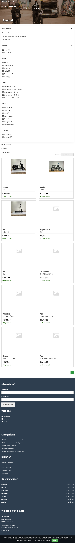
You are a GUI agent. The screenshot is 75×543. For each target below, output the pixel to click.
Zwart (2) (6, 110)
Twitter (5, 422)
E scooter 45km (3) (9, 86)
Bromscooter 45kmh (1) (10, 95)
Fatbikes (28, 9)
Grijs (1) (5, 113)
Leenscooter (5, 473)
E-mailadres (5, 396)
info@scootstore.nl (19, 2)
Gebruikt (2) (7, 53)
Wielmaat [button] (37, 130)
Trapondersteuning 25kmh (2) (12, 89)
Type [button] (37, 82)
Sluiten (55, 540)
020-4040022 (5, 2)
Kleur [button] (37, 103)
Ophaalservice (6, 471)
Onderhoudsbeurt (7, 465)
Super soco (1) (7, 74)
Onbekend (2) (7, 65)
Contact (71, 9)
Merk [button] (37, 58)
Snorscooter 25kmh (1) (10, 98)
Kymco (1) (6, 68)
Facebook (6, 416)
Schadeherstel (6, 468)
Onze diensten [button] (61, 9)
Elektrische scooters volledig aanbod (13, 443)
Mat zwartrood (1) (8, 116)
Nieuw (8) (6, 50)
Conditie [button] (37, 46)
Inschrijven (8, 405)
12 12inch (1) (7, 134)
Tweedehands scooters (9, 446)
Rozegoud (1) (7, 122)
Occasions (48, 9)
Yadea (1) (6, 77)
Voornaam (4, 389)
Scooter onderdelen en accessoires (13, 451)
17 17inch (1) (7, 137)
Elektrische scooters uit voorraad (14, 36)
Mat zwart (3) (7, 107)
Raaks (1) (6, 71)
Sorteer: (58, 155)
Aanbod (8, 144)
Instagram (6, 419)
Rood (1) (5, 119)
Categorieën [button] (37, 29)
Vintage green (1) (8, 125)
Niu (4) (5, 62)
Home (3, 144)
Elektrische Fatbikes (8, 448)
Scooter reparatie (7, 462)
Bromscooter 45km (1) (10, 92)
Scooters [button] (20, 9)
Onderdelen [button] (38, 9)
